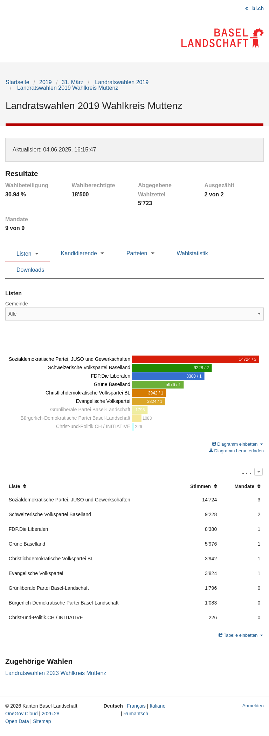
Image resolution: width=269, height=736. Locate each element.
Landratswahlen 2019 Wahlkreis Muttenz (66, 88)
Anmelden (253, 705)
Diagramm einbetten (237, 444)
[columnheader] (90, 486)
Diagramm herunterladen (236, 450)
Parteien (136, 253)
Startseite (17, 82)
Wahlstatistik (192, 253)
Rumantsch (135, 713)
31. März (72, 82)
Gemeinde (16, 303)
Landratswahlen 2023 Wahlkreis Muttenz (55, 673)
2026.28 (51, 713)
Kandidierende (79, 253)
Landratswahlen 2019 (121, 82)
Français (136, 706)
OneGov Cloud (21, 713)
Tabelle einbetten (241, 635)
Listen (24, 254)
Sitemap (42, 721)
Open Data (17, 721)
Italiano (157, 706)
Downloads (30, 270)
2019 (45, 82)
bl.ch (258, 8)
